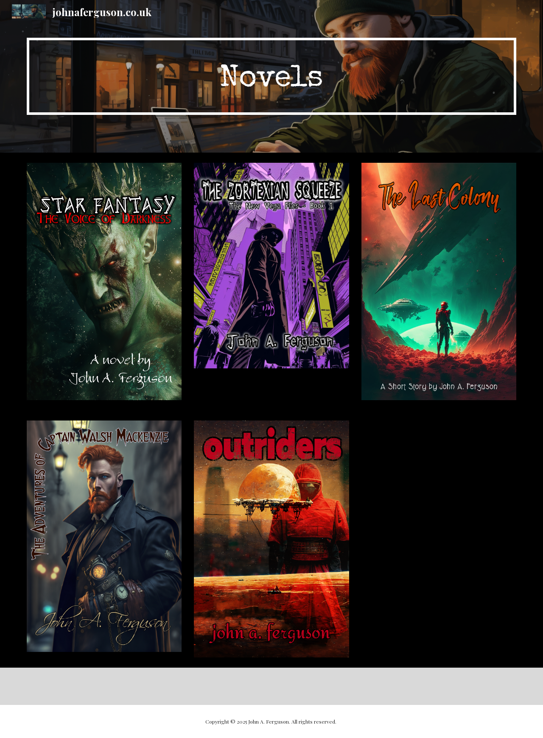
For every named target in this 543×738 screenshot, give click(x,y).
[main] (271, 76)
